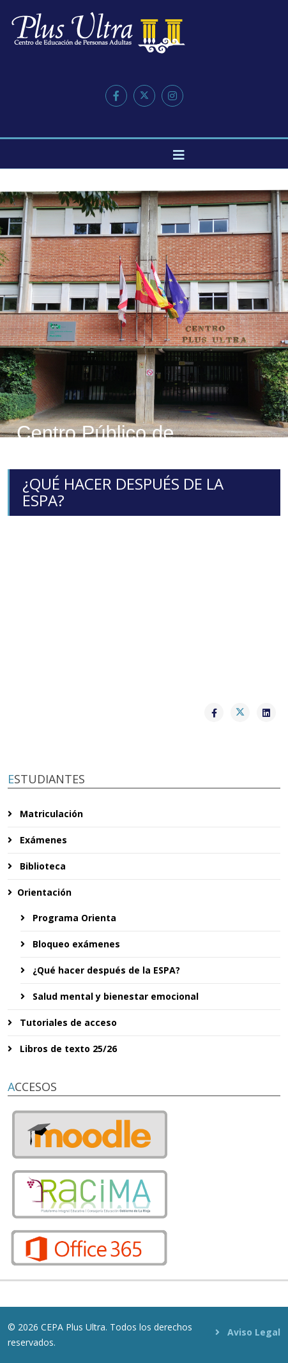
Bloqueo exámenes (75, 944)
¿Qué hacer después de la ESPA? (105, 970)
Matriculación (50, 814)
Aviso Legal (252, 1332)
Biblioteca (41, 866)
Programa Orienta (73, 918)
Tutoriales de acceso (67, 1022)
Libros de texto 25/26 (67, 1049)
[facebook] (116, 96)
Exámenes (42, 840)
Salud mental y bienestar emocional (114, 996)
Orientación (44, 892)
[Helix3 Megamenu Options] (179, 155)
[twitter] (144, 96)
